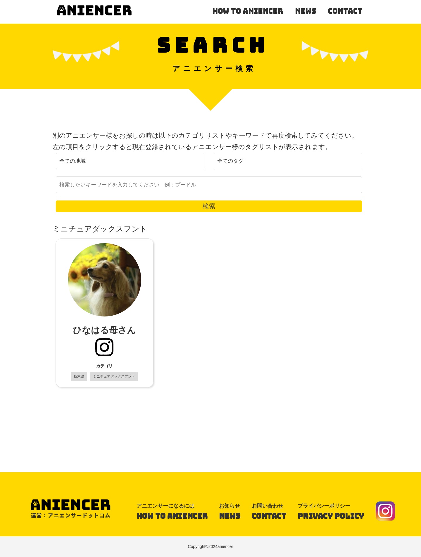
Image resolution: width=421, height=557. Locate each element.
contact (345, 11)
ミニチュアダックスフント (114, 376)
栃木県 (79, 376)
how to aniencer (247, 11)
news (305, 11)
